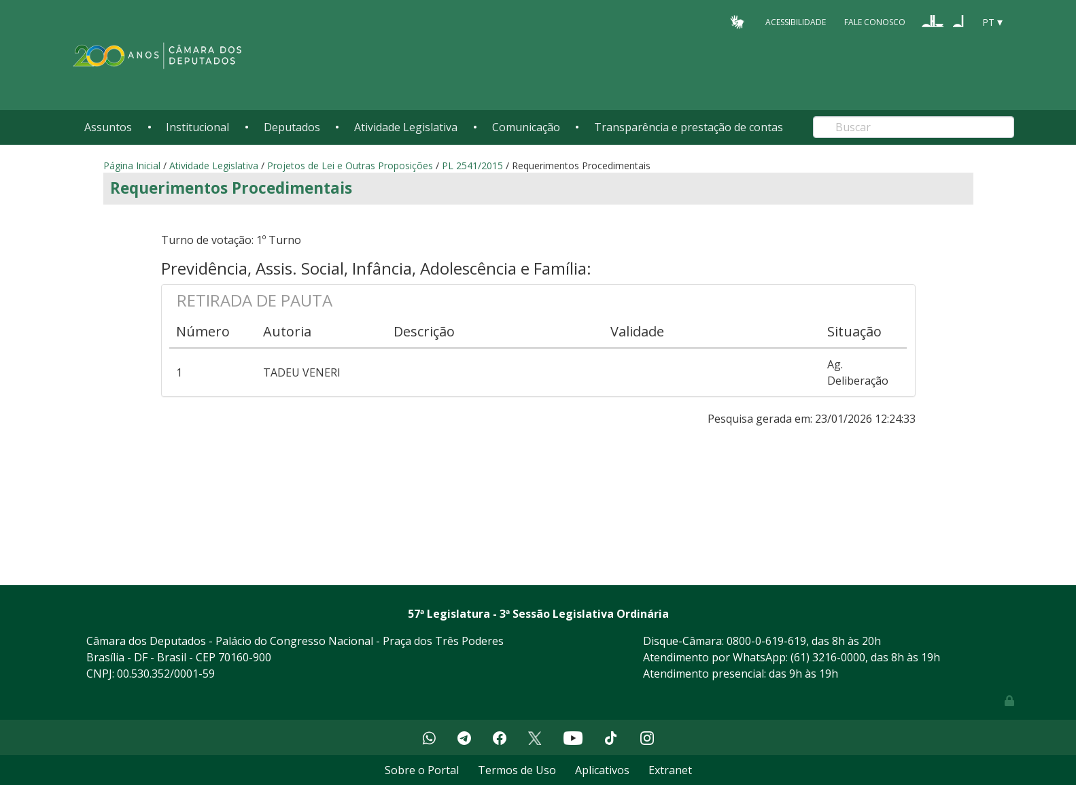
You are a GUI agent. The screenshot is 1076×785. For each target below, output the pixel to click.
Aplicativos (602, 770)
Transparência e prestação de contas (688, 127)
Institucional (197, 127)
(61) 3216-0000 (828, 657)
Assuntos (108, 127)
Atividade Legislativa (405, 127)
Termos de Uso (517, 770)
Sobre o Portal (422, 770)
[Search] (913, 127)
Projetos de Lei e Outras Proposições (350, 165)
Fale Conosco (874, 21)
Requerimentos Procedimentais (231, 187)
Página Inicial (131, 165)
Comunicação (526, 127)
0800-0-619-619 (766, 640)
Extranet (670, 770)
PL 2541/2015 (472, 165)
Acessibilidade (795, 21)
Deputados (292, 127)
